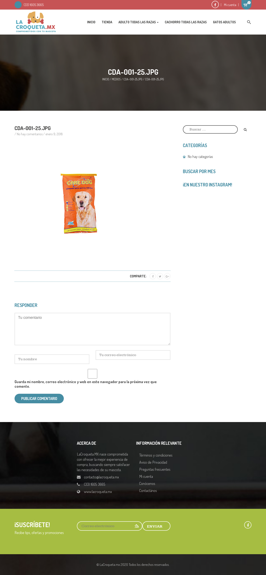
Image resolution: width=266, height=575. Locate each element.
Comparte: (138, 276)
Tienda (107, 22)
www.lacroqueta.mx (98, 491)
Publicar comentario (39, 398)
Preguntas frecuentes (154, 469)
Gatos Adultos (224, 22)
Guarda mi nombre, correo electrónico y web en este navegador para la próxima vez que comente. (86, 384)
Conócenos (147, 483)
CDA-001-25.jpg (132, 79)
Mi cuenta (230, 5)
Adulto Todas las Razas (138, 22)
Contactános (148, 490)
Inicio (91, 22)
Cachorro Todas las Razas (186, 22)
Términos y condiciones (155, 455)
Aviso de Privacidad (153, 462)
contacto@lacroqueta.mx (101, 477)
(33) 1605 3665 (34, 5)
